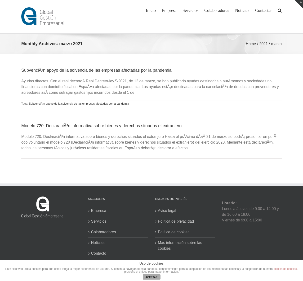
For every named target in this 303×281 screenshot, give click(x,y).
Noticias (98, 243)
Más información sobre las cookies (180, 245)
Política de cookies (173, 232)
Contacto (98, 253)
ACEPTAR (151, 277)
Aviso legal (167, 211)
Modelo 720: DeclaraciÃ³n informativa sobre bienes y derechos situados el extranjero (101, 125)
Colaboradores (103, 232)
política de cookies (285, 269)
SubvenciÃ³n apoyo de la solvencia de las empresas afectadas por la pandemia (96, 70)
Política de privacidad (176, 221)
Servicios (99, 221)
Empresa (98, 211)
